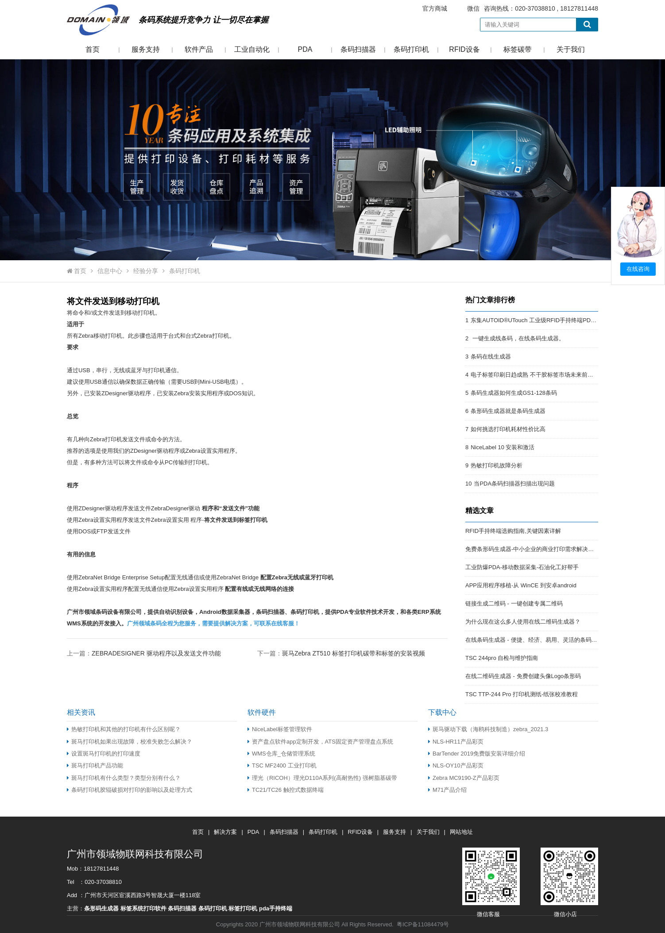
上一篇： (144, 653)
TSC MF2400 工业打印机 (282, 765)
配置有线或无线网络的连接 (259, 589)
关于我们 (571, 49)
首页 (92, 49)
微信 (473, 8)
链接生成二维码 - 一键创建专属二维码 (514, 603)
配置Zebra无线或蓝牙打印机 (296, 577)
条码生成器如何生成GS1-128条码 (514, 392)
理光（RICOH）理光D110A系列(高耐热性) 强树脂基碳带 (322, 778)
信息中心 (109, 270)
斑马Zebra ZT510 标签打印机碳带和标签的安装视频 (353, 653)
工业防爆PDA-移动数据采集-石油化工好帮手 (522, 567)
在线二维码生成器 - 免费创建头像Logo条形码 (523, 676)
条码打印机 (411, 49)
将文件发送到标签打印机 (235, 520)
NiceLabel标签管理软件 (279, 729)
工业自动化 (252, 49)
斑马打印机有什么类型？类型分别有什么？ (124, 778)
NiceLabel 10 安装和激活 (502, 447)
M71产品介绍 (447, 789)
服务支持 (145, 49)
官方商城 (434, 8)
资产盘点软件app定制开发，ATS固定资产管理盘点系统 (320, 741)
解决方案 (225, 832)
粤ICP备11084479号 (423, 924)
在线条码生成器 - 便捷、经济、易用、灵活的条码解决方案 (540, 639)
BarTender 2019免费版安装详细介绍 (476, 753)
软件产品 (199, 49)
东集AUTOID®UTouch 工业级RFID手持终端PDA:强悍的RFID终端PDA (560, 320)
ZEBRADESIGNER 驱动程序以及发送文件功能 (156, 653)
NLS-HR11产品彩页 (455, 741)
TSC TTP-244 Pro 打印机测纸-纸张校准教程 (521, 694)
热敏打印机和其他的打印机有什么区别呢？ (124, 729)
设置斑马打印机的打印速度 (103, 753)
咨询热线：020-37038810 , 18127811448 (504, 8)
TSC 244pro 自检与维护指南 (501, 658)
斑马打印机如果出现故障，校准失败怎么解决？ (129, 741)
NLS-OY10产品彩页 (455, 765)
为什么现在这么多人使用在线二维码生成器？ (522, 621)
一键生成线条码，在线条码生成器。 (517, 338)
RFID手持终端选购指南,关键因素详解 (513, 531)
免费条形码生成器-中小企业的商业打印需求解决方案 (532, 549)
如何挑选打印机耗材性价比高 (508, 429)
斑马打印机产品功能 (95, 765)
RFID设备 (464, 49)
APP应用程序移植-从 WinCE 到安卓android (520, 585)
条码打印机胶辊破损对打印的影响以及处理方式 (129, 789)
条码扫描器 (358, 49)
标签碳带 (517, 49)
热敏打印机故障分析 (496, 465)
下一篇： (341, 653)
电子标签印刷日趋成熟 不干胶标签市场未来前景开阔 (538, 374)
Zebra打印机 (213, 335)
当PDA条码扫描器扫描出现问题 (514, 483)
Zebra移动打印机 (100, 335)
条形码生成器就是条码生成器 (508, 411)
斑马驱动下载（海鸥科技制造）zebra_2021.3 (488, 729)
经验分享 (145, 270)
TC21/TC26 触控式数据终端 (285, 789)
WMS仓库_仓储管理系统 (281, 753)
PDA (305, 49)
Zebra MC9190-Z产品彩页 (463, 778)
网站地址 (461, 832)
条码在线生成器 (491, 356)
